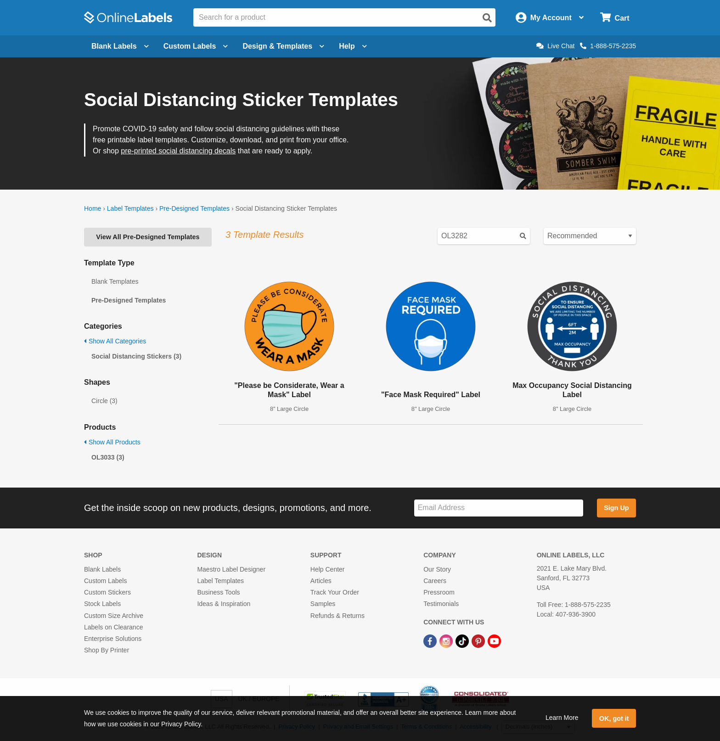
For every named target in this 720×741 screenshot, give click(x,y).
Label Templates (130, 208)
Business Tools (218, 592)
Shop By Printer (106, 650)
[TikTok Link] (463, 640)
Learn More (562, 717)
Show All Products (112, 442)
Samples (322, 603)
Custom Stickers (107, 592)
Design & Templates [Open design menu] (283, 46)
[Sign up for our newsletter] (498, 508)
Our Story (437, 569)
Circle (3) (104, 400)
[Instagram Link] (447, 640)
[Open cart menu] (614, 18)
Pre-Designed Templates (194, 208)
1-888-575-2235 (608, 46)
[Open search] (487, 18)
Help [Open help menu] (353, 46)
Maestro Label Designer (231, 569)
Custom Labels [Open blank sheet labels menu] (195, 46)
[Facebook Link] (431, 640)
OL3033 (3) (107, 457)
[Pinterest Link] (479, 640)
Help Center (327, 569)
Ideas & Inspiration (223, 603)
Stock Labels (102, 603)
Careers (434, 580)
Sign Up (616, 507)
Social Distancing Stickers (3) (136, 356)
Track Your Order (334, 592)
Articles (321, 580)
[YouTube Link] (494, 640)
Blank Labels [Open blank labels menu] (120, 46)
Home (92, 208)
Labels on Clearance (113, 627)
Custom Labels (105, 580)
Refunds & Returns (337, 615)
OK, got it (614, 718)
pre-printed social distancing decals (178, 151)
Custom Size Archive (113, 615)
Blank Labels (102, 569)
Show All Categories (115, 341)
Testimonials (441, 603)
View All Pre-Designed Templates (147, 237)
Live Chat (555, 46)
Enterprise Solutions (112, 638)
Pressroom (439, 592)
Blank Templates (114, 281)
